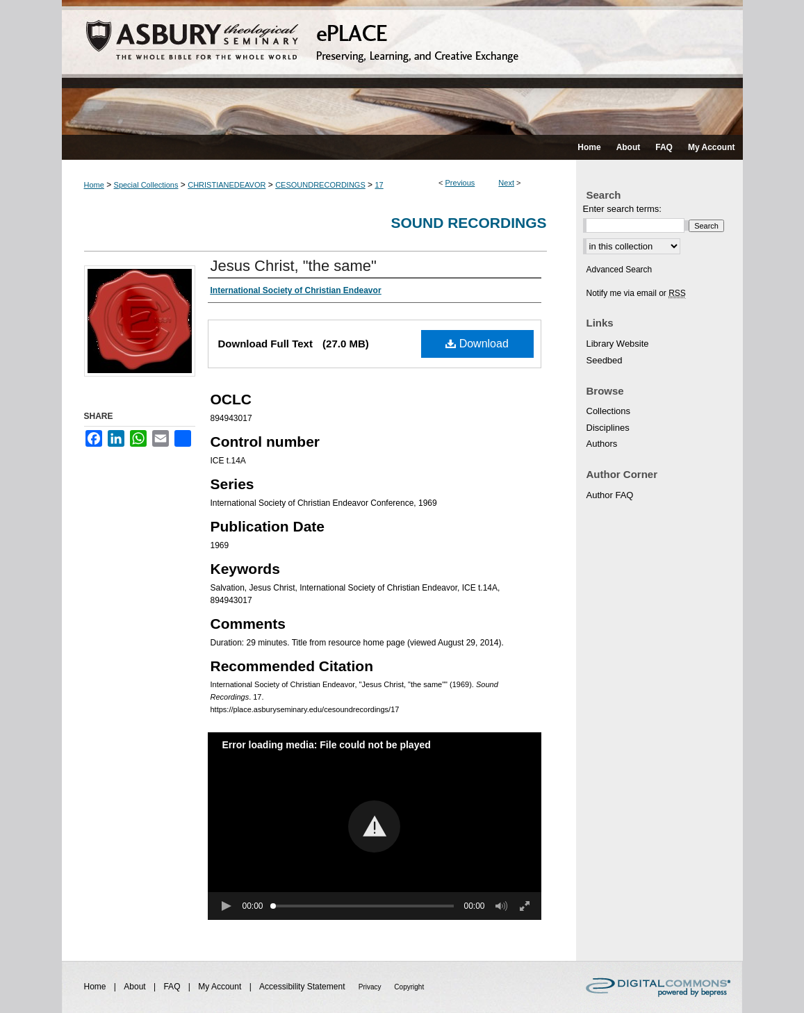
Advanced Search (619, 269)
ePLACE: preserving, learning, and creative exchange (402, 67)
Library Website (617, 343)
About (136, 986)
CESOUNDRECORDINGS (320, 185)
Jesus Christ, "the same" (294, 265)
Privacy (371, 987)
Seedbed (604, 360)
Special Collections (146, 185)
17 (379, 185)
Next (506, 183)
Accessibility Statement (303, 986)
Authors (602, 443)
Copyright (409, 987)
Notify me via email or (636, 293)
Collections (608, 411)
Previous (460, 183)
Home (94, 185)
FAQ (172, 986)
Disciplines (608, 427)
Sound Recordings (468, 223)
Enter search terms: (622, 209)
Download (477, 343)
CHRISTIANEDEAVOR (226, 185)
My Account (220, 986)
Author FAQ (610, 495)
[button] (374, 826)
